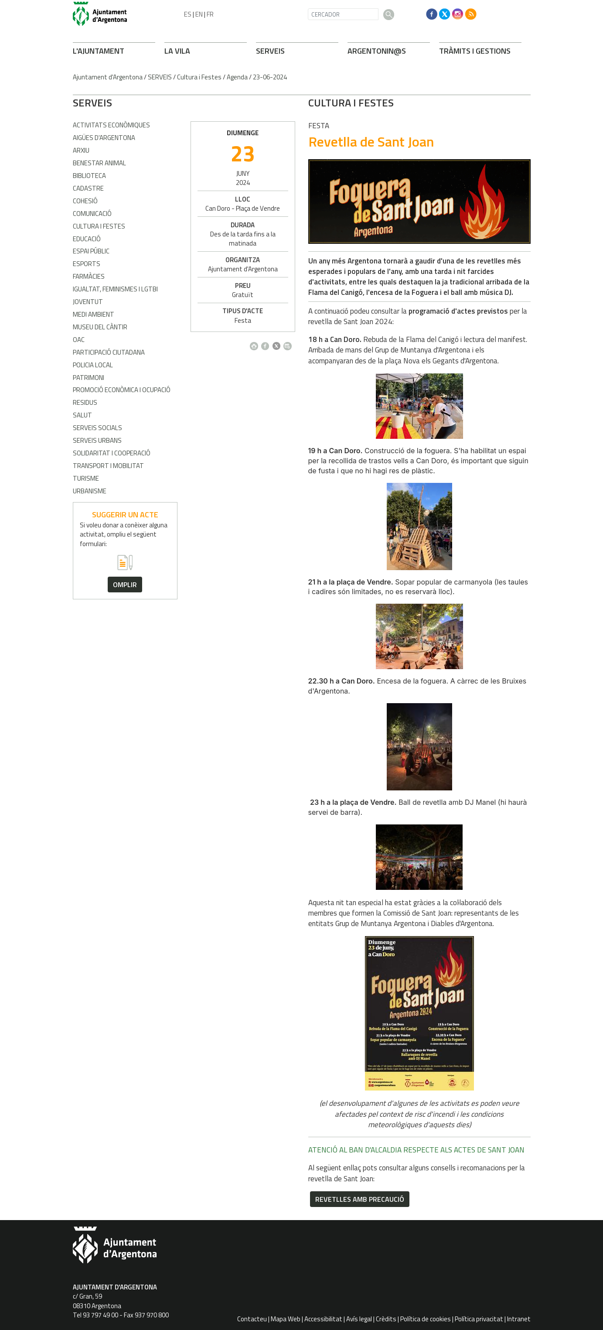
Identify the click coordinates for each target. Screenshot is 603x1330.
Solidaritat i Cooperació (111, 453)
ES (187, 14)
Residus (85, 402)
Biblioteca (89, 176)
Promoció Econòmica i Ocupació (121, 390)
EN (199, 14)
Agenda (237, 77)
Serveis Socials (97, 428)
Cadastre (88, 188)
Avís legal (359, 1319)
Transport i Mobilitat (108, 466)
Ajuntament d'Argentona (108, 77)
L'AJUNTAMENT (98, 51)
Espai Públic (91, 251)
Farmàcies (89, 276)
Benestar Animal (99, 163)
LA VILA (177, 51)
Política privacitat (479, 1319)
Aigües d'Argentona (104, 138)
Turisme (86, 478)
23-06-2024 (270, 77)
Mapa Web (285, 1319)
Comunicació (92, 214)
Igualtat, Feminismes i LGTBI (115, 289)
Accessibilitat (323, 1319)
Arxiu (81, 150)
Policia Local (93, 365)
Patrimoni (88, 378)
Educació (87, 239)
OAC (79, 340)
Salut (82, 415)
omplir (125, 584)
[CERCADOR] (343, 14)
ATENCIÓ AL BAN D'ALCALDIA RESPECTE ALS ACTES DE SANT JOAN (299, 1150)
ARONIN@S (376, 51)
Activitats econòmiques (111, 125)
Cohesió (85, 201)
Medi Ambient (93, 314)
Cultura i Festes (199, 77)
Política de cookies (425, 1319)
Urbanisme (89, 491)
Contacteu (252, 1319)
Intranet (519, 1319)
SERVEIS (270, 51)
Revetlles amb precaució (242, 1199)
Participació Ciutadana (109, 352)
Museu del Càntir (100, 327)
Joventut (88, 302)
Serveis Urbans (97, 440)
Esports (86, 264)
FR (210, 14)
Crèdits (386, 1319)
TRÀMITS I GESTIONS (475, 51)
